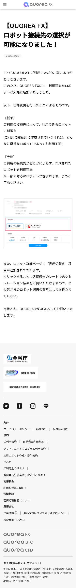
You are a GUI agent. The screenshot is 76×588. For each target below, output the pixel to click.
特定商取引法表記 (14, 520)
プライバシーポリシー (16, 429)
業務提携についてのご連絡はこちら (45, 513)
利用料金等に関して (15, 488)
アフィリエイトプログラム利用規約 (24, 448)
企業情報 (8, 513)
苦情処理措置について (16, 500)
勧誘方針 (41, 429)
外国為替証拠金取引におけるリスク (24, 475)
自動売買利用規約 (33, 441)
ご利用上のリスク (14, 468)
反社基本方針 (61, 429)
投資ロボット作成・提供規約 (20, 455)
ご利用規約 (10, 441)
